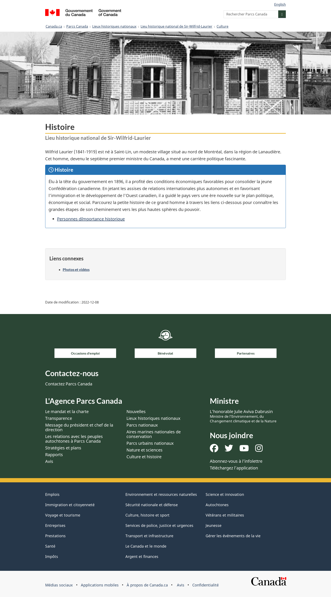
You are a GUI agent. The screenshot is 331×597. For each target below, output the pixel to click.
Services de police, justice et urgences (159, 525)
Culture (222, 26)
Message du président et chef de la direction (79, 427)
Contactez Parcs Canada (68, 384)
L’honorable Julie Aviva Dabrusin (243, 416)
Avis (49, 461)
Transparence (58, 418)
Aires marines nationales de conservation (153, 434)
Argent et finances (141, 556)
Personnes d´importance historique (91, 219)
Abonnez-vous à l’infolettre (236, 461)
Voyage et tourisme (62, 515)
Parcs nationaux (142, 425)
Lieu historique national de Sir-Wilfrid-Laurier (176, 26)
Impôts (51, 556)
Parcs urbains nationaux (150, 443)
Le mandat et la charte (67, 411)
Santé (50, 546)
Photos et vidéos (76, 269)
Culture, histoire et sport (147, 515)
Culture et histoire (143, 457)
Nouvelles (136, 411)
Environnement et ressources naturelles (161, 494)
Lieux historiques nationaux (114, 26)
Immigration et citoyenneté (70, 504)
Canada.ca (54, 26)
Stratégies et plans (63, 448)
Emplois (52, 494)
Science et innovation (225, 494)
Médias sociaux (59, 584)
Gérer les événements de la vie (233, 535)
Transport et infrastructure (149, 535)
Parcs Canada (77, 26)
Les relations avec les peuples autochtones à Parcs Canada (74, 439)
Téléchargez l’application (234, 468)
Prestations (55, 535)
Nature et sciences (144, 450)
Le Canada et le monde (145, 546)
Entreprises (55, 525)
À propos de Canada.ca (147, 584)
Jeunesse (213, 525)
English (280, 4)
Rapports (54, 454)
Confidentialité (205, 584)
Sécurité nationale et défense (151, 504)
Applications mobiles (100, 584)
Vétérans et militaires (225, 515)
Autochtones (217, 504)
